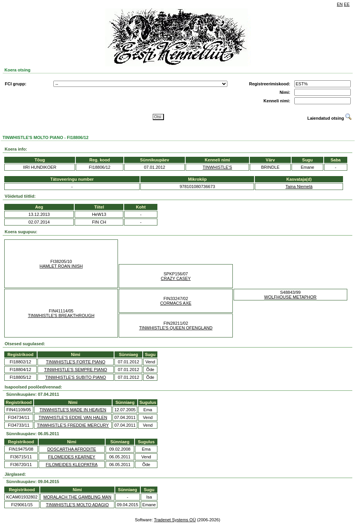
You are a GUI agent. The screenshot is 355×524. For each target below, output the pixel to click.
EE (347, 4)
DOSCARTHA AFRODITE (71, 449)
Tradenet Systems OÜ (175, 519)
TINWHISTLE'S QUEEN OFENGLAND (176, 328)
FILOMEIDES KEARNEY (71, 456)
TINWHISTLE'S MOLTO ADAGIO (77, 504)
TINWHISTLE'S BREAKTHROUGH (61, 315)
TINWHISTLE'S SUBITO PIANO (75, 377)
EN (340, 4)
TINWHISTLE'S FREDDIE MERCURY (73, 425)
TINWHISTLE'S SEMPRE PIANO (75, 369)
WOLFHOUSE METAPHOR (290, 297)
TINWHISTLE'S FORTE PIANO (75, 362)
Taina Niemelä (298, 186)
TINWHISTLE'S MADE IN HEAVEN (72, 409)
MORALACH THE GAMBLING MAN (77, 497)
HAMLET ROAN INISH (61, 266)
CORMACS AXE (175, 303)
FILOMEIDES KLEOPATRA (71, 464)
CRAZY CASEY (176, 278)
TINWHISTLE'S (217, 167)
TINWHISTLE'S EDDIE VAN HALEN (73, 417)
